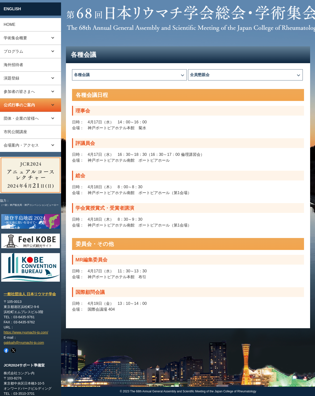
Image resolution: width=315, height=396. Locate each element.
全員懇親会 (200, 75)
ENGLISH (12, 9)
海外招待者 (13, 65)
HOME (9, 24)
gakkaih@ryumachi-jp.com (24, 343)
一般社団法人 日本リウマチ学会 (30, 294)
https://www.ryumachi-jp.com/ (26, 332)
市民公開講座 (15, 132)
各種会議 (82, 75)
